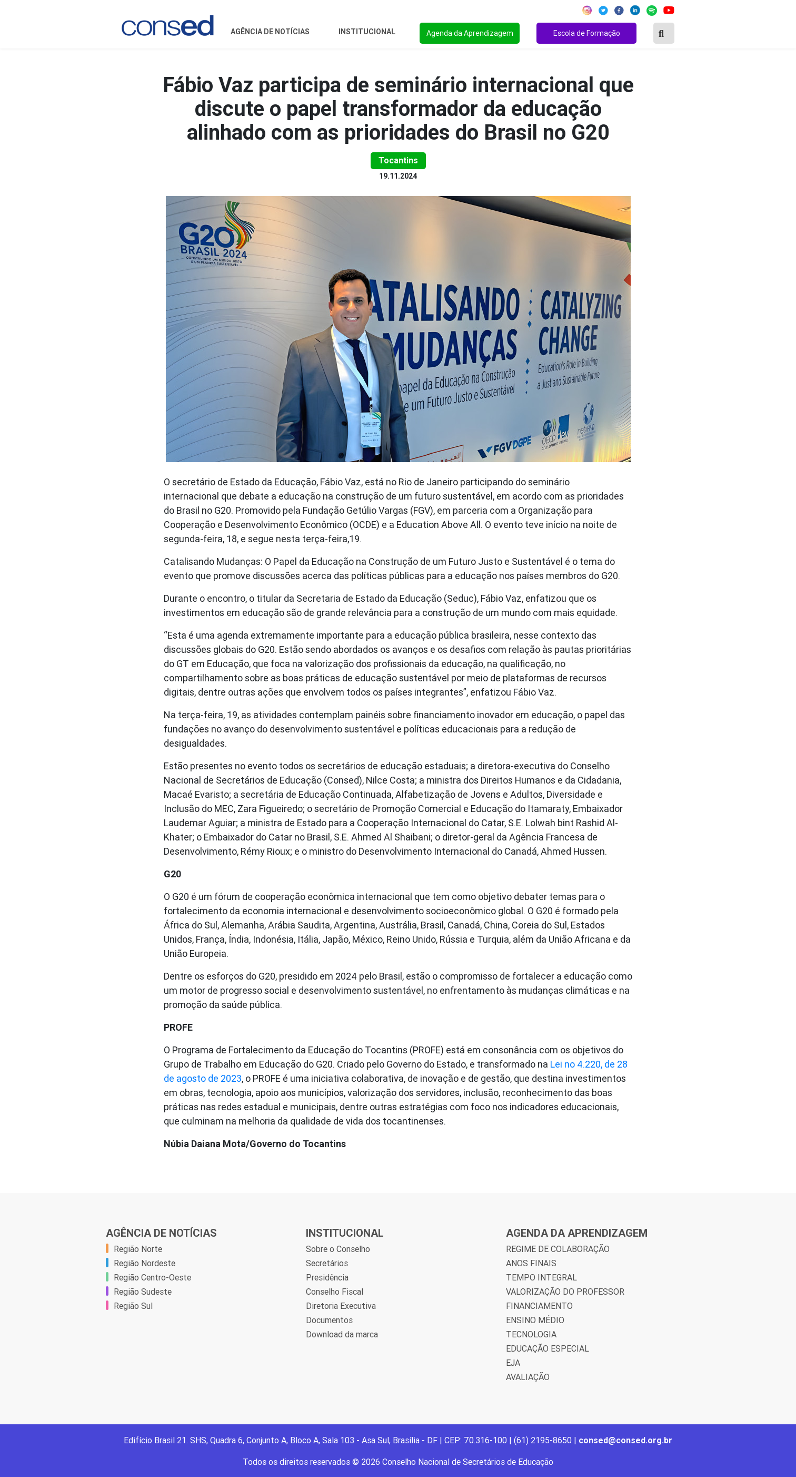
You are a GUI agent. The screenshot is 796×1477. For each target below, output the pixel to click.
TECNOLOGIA (531, 1334)
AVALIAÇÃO (528, 1377)
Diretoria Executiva (341, 1305)
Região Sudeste (143, 1291)
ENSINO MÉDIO (535, 1320)
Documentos (329, 1320)
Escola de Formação (586, 33)
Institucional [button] (368, 31)
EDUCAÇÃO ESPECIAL (547, 1348)
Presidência (327, 1277)
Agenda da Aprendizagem (469, 33)
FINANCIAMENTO (539, 1305)
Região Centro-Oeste (152, 1277)
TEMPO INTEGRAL (541, 1277)
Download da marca (342, 1334)
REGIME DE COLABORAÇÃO (558, 1249)
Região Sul (133, 1305)
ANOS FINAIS (531, 1263)
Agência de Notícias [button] (271, 31)
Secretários (327, 1263)
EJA (513, 1362)
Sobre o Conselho (338, 1249)
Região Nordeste (144, 1263)
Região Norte (138, 1249)
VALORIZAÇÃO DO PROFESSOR (565, 1291)
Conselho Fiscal (334, 1291)
